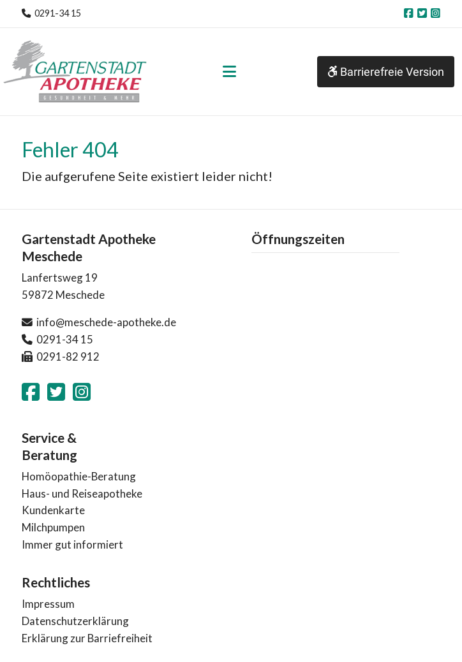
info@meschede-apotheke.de (106, 322)
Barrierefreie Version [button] (385, 71)
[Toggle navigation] (229, 71)
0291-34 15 (57, 13)
